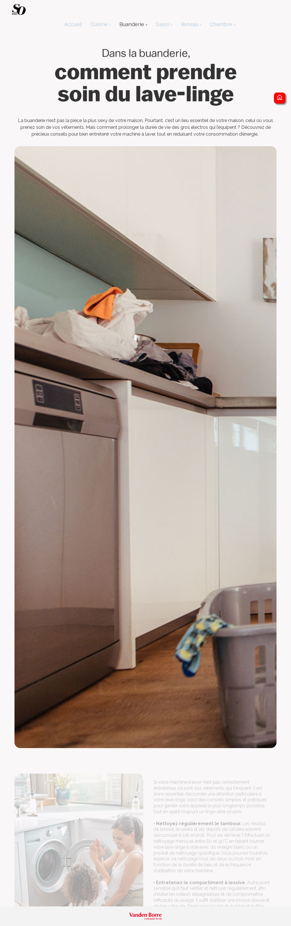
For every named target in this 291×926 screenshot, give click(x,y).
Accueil (73, 24)
